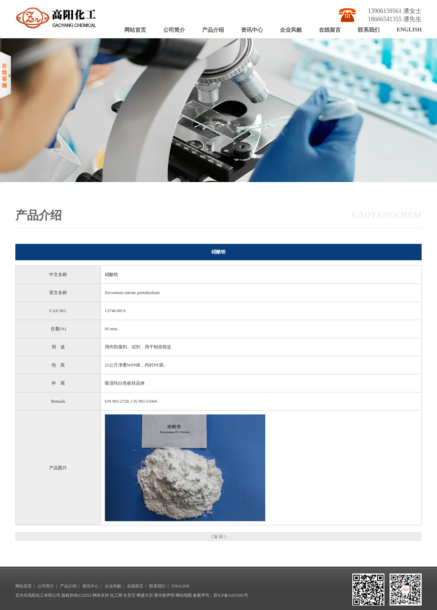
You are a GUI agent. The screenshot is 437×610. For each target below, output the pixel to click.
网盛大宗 (145, 595)
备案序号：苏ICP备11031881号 (220, 595)
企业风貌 (291, 30)
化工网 (116, 595)
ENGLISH (409, 29)
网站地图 (183, 595)
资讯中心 (252, 30)
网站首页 (135, 30)
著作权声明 (164, 595)
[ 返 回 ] (219, 536)
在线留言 (330, 30)
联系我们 (369, 30)
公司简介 (174, 30)
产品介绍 (213, 30)
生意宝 (129, 595)
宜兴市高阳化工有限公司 (37, 595)
